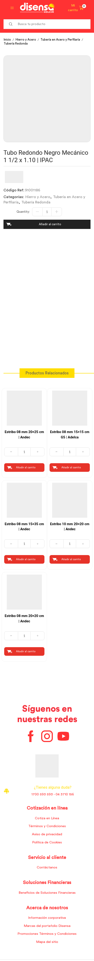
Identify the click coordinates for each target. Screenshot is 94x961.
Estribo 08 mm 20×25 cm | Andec (24, 434)
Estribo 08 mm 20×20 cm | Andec (24, 618)
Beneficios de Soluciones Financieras (47, 892)
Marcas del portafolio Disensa (47, 926)
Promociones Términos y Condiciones (47, 933)
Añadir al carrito (50, 224)
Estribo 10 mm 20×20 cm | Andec (69, 526)
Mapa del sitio (47, 942)
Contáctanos (47, 867)
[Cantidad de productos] (47, 211)
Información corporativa (47, 917)
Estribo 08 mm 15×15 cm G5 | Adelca (69, 434)
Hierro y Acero (26, 39)
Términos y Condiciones (47, 826)
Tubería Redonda (16, 43)
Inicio (7, 39)
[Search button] (10, 24)
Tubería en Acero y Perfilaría (60, 39)
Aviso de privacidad (47, 834)
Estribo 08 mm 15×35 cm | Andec (24, 526)
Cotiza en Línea (47, 818)
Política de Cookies (47, 842)
